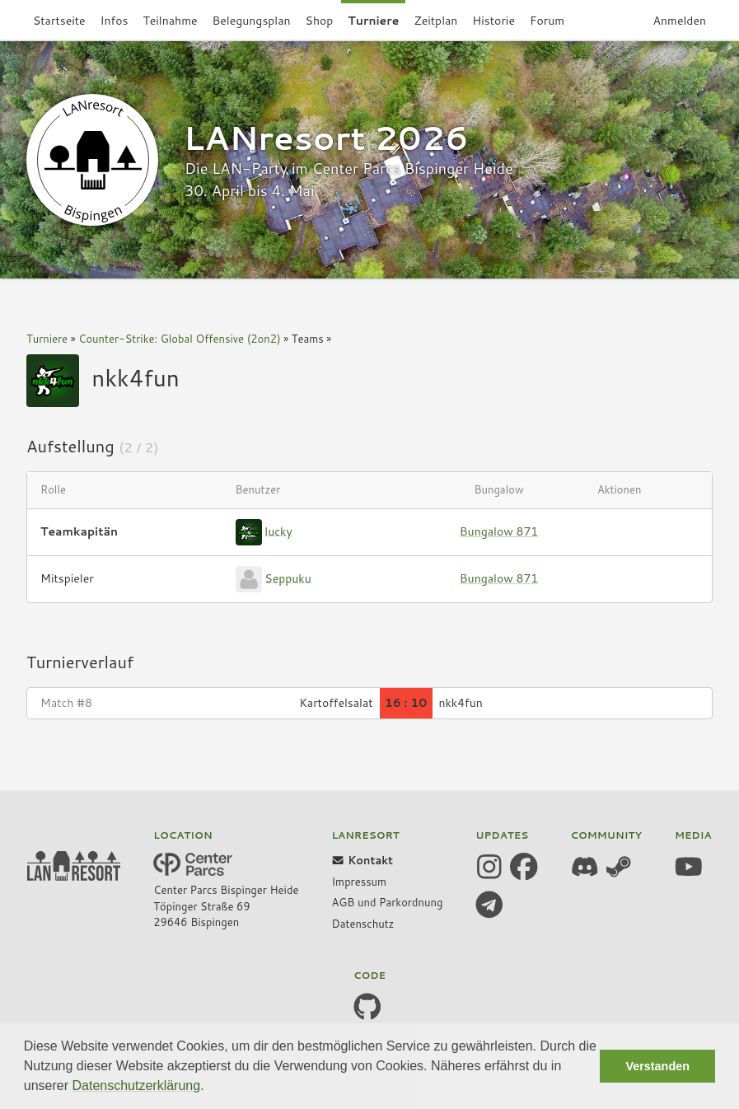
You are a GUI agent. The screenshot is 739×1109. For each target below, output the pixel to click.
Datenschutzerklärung (136, 1086)
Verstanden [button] (657, 1066)
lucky (278, 530)
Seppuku (287, 577)
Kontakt (362, 860)
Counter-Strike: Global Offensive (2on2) (179, 338)
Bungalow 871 (499, 531)
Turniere (47, 338)
